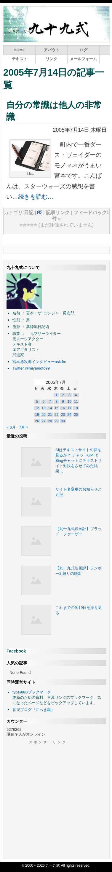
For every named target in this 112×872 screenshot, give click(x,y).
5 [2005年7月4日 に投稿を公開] (37, 402)
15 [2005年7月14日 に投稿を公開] (56, 408)
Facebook (16, 651)
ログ (83, 50)
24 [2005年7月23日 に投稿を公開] (69, 415)
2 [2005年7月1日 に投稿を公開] (63, 395)
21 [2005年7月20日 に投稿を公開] (50, 415)
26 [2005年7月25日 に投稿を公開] (37, 421)
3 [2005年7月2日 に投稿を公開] (69, 395)
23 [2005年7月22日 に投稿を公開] (63, 415)
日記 (28, 212)
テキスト (19, 59)
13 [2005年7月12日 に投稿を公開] (43, 408)
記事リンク (58, 212)
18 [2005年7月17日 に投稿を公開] (76, 408)
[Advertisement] (55, 800)
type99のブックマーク (31, 692)
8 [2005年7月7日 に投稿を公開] (56, 402)
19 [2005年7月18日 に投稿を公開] (37, 415)
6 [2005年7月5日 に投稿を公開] (43, 402)
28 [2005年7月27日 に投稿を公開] (50, 421)
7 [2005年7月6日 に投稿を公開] (50, 402)
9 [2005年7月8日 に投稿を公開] (63, 402)
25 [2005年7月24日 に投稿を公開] (76, 415)
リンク (51, 59)
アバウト (51, 50)
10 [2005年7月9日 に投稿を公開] (69, 402)
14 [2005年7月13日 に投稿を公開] (50, 408)
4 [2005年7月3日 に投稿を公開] (76, 395)
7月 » (23, 427)
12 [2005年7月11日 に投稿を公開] (37, 408)
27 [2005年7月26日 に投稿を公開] (43, 421)
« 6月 (11, 427)
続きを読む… (36, 196)
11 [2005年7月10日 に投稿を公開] (76, 402)
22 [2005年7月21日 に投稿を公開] (56, 415)
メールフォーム (83, 59)
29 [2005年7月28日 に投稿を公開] (56, 421)
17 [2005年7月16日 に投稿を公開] (69, 408)
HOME (19, 50)
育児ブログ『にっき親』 (33, 709)
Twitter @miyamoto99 (31, 368)
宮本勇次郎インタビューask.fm (39, 361)
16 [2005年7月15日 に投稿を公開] (63, 408)
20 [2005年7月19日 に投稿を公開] (43, 415)
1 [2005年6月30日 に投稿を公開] (56, 395)
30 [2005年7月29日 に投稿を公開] (63, 421)
